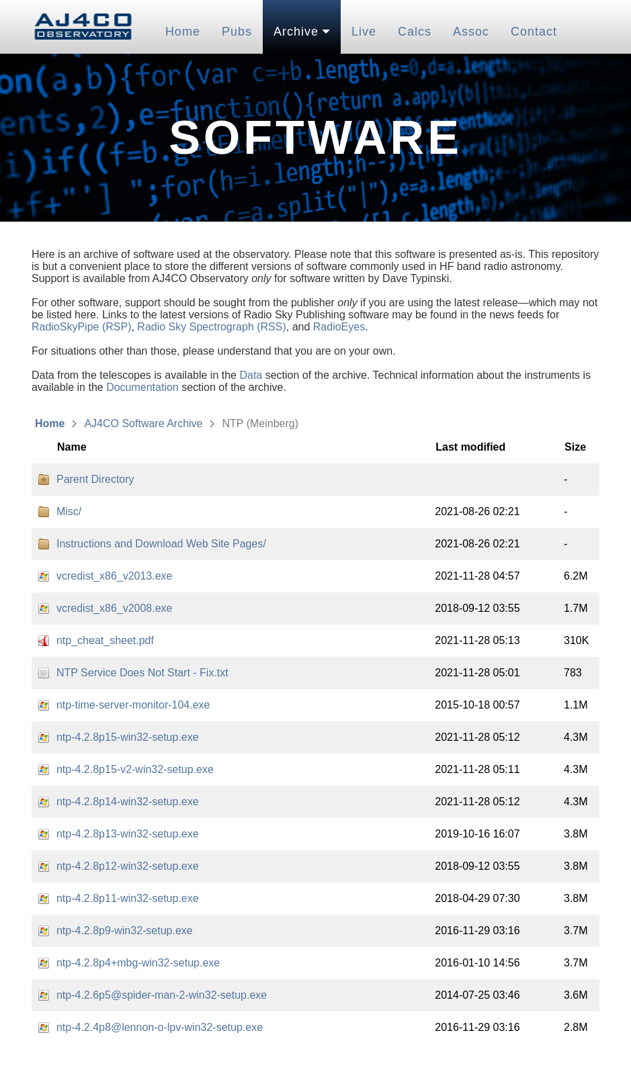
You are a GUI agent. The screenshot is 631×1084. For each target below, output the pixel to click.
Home (182, 31)
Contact (534, 31)
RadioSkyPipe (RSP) (82, 326)
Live (363, 31)
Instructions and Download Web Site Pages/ (161, 543)
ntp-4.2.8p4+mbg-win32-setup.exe (138, 962)
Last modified (470, 447)
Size (575, 447)
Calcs (414, 31)
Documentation (142, 387)
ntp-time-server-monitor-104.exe (133, 705)
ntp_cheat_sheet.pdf (105, 640)
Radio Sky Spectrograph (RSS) (211, 326)
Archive (302, 31)
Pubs (237, 31)
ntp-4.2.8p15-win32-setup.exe (127, 737)
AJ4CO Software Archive (143, 423)
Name (72, 447)
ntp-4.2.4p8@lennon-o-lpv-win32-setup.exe (159, 1027)
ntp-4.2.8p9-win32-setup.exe (124, 930)
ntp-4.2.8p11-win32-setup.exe (127, 898)
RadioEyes (339, 326)
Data (250, 375)
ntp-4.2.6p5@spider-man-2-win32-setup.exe (161, 995)
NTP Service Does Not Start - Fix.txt (142, 672)
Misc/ (68, 511)
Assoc (471, 31)
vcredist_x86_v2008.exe (114, 608)
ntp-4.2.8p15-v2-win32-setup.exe (135, 769)
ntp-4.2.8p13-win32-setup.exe (127, 834)
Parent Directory (95, 479)
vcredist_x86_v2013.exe (114, 576)
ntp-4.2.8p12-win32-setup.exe (127, 866)
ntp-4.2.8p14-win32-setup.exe (127, 801)
